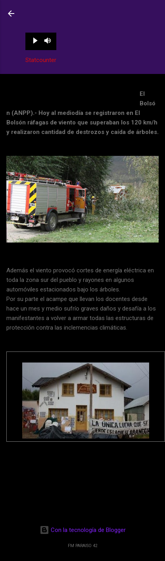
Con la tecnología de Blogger (83, 530)
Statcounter (40, 60)
